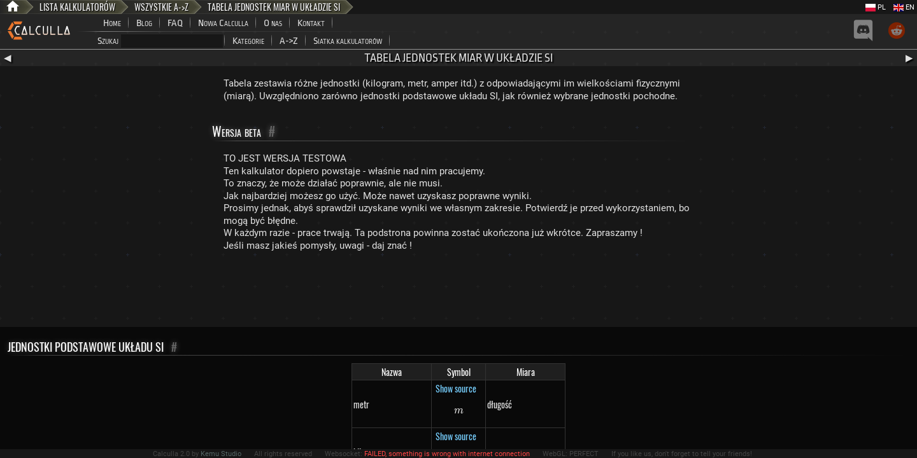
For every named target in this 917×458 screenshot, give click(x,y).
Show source (456, 388)
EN (903, 7)
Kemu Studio (221, 454)
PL (875, 7)
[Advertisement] (458, 292)
